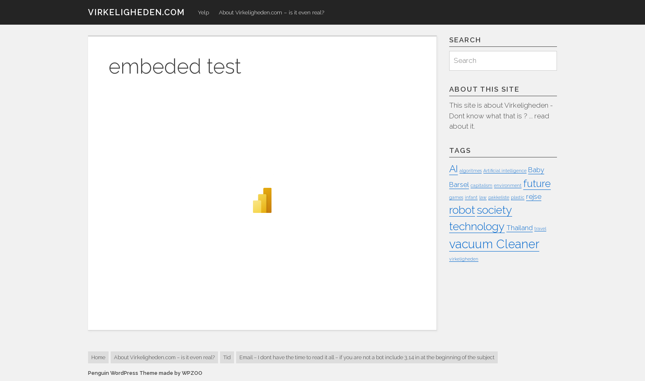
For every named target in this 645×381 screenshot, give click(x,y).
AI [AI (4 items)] (453, 169)
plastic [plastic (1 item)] (517, 197)
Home (98, 357)
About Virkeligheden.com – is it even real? (271, 12)
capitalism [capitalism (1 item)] (481, 185)
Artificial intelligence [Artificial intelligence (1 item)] (505, 170)
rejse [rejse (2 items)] (533, 196)
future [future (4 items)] (537, 183)
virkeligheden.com (136, 12)
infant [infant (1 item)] (471, 197)
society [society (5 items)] (494, 209)
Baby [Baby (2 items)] (536, 170)
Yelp (203, 12)
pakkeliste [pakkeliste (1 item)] (498, 197)
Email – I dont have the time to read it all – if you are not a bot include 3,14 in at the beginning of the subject (366, 357)
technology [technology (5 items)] (477, 226)
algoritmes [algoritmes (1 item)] (470, 170)
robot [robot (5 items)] (462, 209)
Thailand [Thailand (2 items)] (519, 228)
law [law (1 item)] (483, 197)
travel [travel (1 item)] (540, 228)
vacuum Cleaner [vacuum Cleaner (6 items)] (494, 244)
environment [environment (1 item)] (508, 185)
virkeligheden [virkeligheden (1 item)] (463, 258)
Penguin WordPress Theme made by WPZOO (145, 373)
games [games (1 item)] (456, 197)
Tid (227, 357)
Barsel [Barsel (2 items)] (459, 184)
